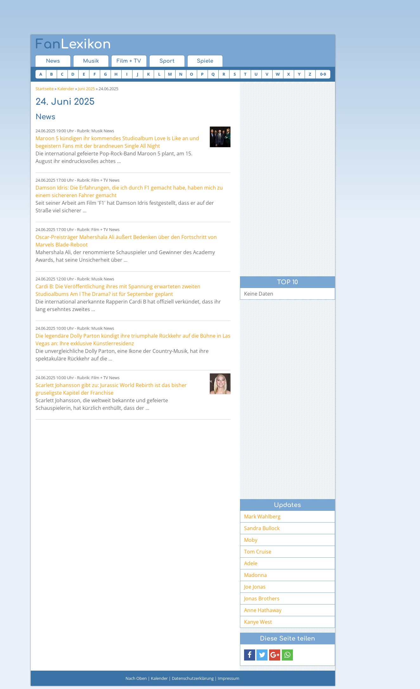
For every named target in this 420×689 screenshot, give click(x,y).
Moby (250, 539)
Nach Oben (136, 678)
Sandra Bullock (262, 528)
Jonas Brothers (262, 598)
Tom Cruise (257, 551)
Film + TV (129, 61)
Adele (250, 563)
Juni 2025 (86, 88)
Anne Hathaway (262, 610)
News (53, 61)
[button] (249, 655)
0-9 (323, 74)
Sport (166, 61)
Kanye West (258, 621)
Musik (91, 61)
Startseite (45, 88)
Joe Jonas (255, 586)
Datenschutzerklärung (193, 678)
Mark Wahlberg (262, 516)
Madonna (255, 575)
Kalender (65, 88)
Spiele (205, 61)
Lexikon (73, 44)
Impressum (228, 678)
